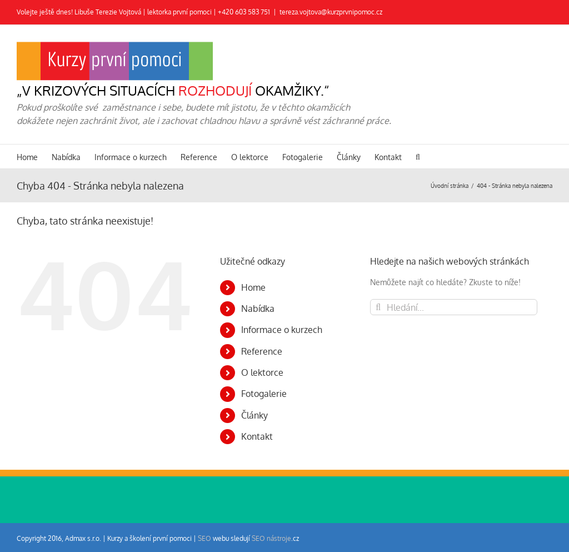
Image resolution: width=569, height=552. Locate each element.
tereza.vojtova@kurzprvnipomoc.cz (330, 12)
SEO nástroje (271, 538)
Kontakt (257, 436)
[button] (418, 156)
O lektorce (262, 372)
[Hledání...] (453, 307)
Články (254, 415)
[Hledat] (378, 307)
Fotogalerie (264, 393)
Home (253, 287)
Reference (261, 351)
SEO (204, 538)
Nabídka (257, 308)
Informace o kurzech (281, 329)
